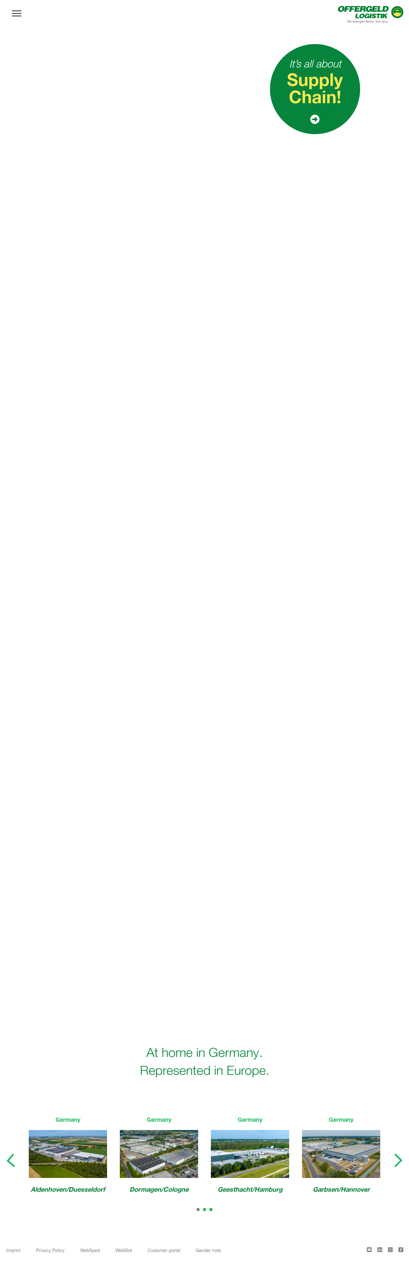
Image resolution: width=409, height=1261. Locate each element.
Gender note (208, 1251)
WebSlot (123, 1251)
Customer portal (164, 1251)
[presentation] (11, 1161)
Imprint (13, 1251)
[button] (198, 1209)
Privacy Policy (50, 1251)
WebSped (90, 1251)
